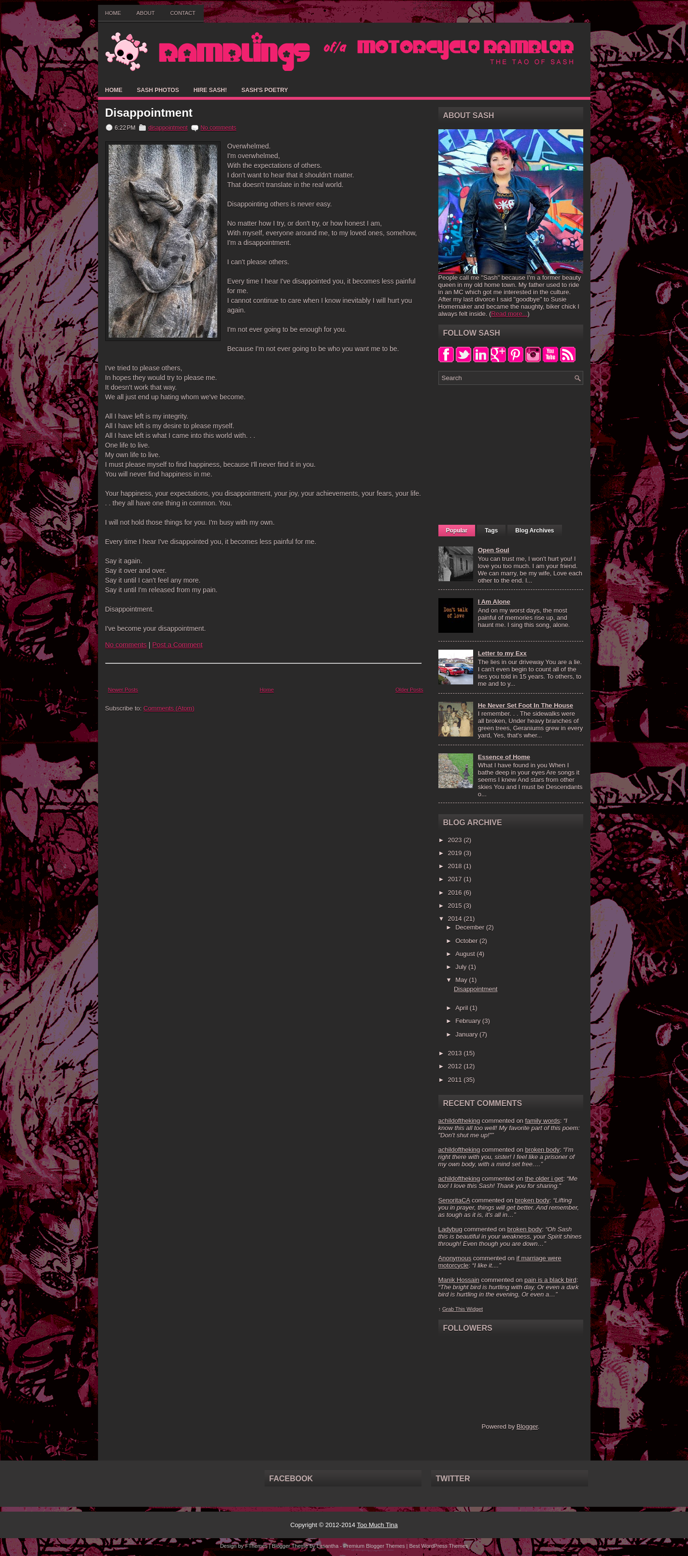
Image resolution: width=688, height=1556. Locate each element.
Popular (457, 530)
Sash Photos (158, 90)
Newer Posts (123, 690)
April (462, 1007)
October (467, 940)
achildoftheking (459, 1120)
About (146, 13)
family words (542, 1120)
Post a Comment (177, 645)
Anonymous (455, 1258)
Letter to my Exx (502, 653)
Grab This (454, 1309)
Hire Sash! (210, 90)
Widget (474, 1309)
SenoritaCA (454, 1200)
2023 (456, 840)
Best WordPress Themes (438, 1546)
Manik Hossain (458, 1279)
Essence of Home (504, 757)
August (466, 953)
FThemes (256, 1546)
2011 (456, 1079)
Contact (182, 13)
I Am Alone (494, 601)
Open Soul (493, 550)
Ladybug (450, 1229)
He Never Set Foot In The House (525, 705)
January (467, 1034)
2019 (456, 853)
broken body (542, 1149)
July (461, 966)
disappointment (167, 127)
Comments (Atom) (168, 708)
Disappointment (149, 113)
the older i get (544, 1178)
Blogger (527, 1426)
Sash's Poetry (264, 90)
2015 (456, 905)
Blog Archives (534, 530)
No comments (218, 127)
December (470, 927)
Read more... (509, 313)
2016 (456, 892)
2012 (456, 1066)
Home (113, 13)
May (462, 979)
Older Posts (409, 690)
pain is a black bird (550, 1279)
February (468, 1020)
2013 (456, 1053)
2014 (456, 918)
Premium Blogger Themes (374, 1546)
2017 (456, 879)
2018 (456, 866)
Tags (491, 530)
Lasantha (327, 1546)
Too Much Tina (377, 1525)
